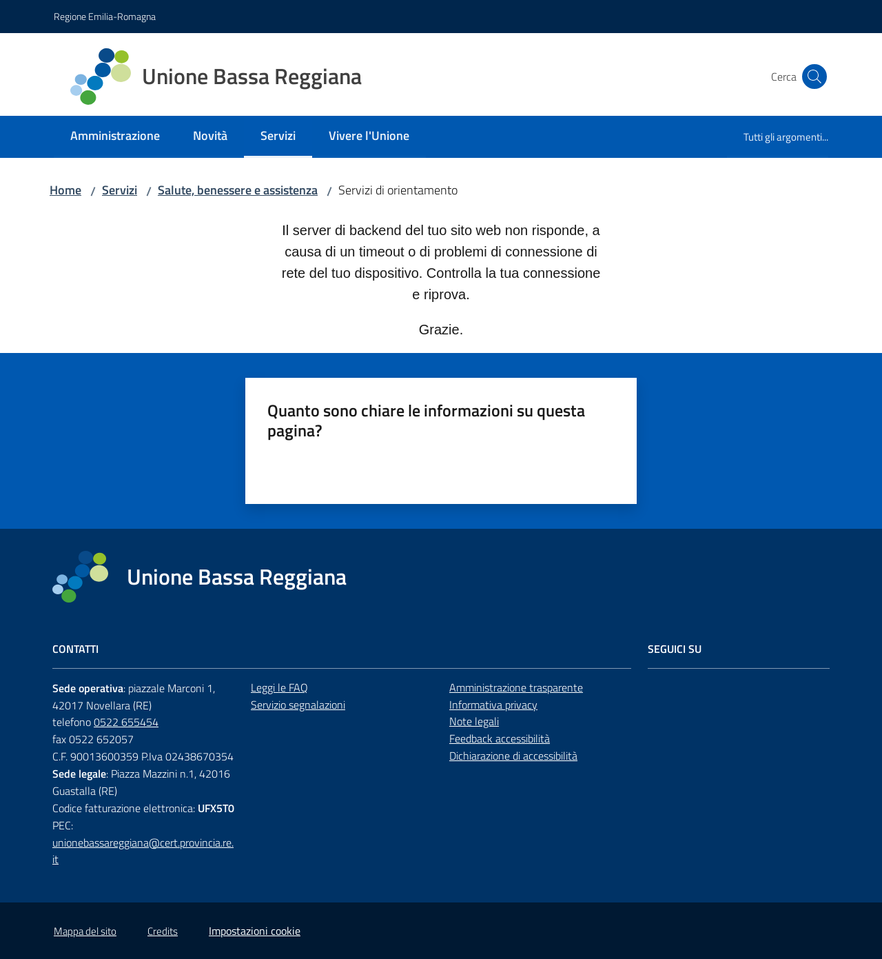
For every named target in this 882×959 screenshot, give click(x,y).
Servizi (119, 190)
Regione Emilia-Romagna (105, 16)
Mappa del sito (85, 931)
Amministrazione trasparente (516, 687)
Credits (162, 931)
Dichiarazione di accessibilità (513, 755)
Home (65, 190)
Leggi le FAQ (279, 687)
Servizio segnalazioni (298, 704)
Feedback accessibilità (499, 738)
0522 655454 (126, 722)
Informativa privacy (493, 704)
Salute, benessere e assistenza (238, 190)
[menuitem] (115, 137)
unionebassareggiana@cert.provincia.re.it (143, 851)
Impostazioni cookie (254, 930)
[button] (811, 76)
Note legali (474, 721)
